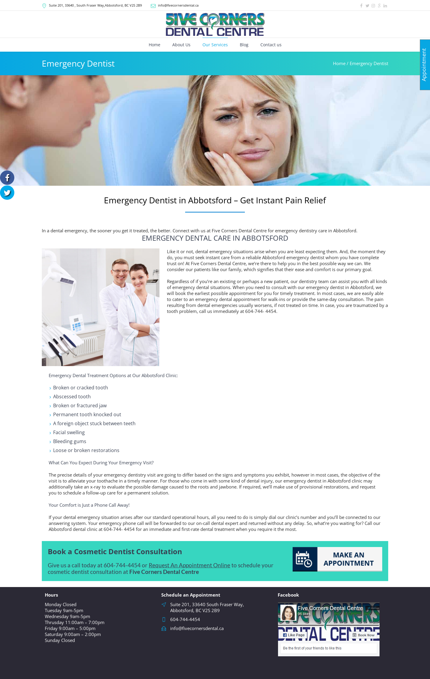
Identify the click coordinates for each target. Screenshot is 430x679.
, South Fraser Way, (95, 5)
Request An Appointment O (183, 565)
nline (224, 565)
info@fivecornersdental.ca (178, 5)
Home (339, 63)
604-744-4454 (122, 565)
